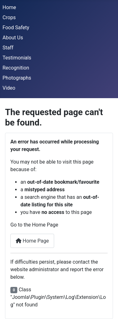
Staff (8, 48)
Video (9, 88)
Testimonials (17, 58)
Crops (9, 17)
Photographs (17, 78)
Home (9, 7)
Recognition (16, 68)
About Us (13, 38)
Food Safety (16, 28)
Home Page (32, 241)
